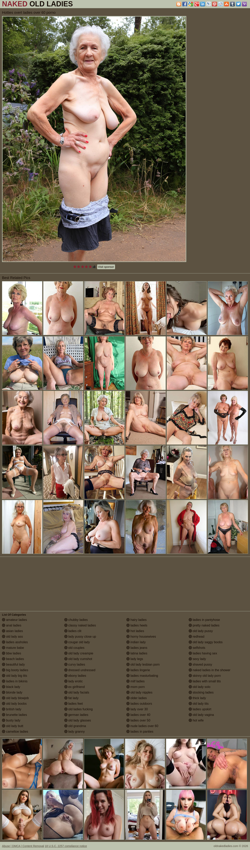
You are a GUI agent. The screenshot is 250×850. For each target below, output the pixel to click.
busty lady (11, 720)
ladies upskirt (200, 709)
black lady (11, 687)
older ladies (136, 698)
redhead (196, 636)
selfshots (197, 647)
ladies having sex (203, 653)
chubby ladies (76, 619)
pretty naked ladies (204, 625)
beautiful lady (13, 664)
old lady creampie (78, 653)
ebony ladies (75, 675)
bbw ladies (11, 653)
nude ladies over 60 (142, 726)
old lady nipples (139, 692)
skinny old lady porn (205, 675)
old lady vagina (201, 714)
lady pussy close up (80, 636)
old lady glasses (77, 720)
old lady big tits (14, 675)
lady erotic (73, 681)
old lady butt (12, 726)
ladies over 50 (138, 720)
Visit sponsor (106, 266)
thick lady (197, 698)
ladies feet (73, 703)
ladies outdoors (139, 703)
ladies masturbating (142, 675)
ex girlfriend (74, 687)
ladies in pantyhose (204, 619)
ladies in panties (139, 731)
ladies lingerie (138, 670)
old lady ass (12, 636)
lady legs (134, 659)
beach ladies (13, 659)
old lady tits (199, 703)
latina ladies (136, 653)
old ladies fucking (78, 709)
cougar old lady (77, 642)
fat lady (71, 698)
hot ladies (135, 631)
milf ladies (135, 681)
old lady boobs (14, 703)
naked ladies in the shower (209, 670)
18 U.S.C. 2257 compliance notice (66, 846)
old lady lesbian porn (143, 664)
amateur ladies (14, 619)
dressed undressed (80, 670)
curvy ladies (74, 664)
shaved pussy (200, 664)
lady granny (74, 731)
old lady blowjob (15, 698)
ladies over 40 (138, 714)
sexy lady (197, 659)
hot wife (196, 720)
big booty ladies (15, 670)
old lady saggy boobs (206, 642)
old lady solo (199, 687)
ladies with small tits (205, 681)
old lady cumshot (78, 659)
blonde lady (12, 692)
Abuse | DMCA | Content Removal (23, 846)
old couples (74, 647)
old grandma (75, 726)
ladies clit (72, 631)
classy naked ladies (80, 625)
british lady (11, 709)
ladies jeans (136, 647)
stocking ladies (201, 692)
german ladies (76, 714)
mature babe (13, 647)
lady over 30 (137, 709)
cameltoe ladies (15, 731)
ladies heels (136, 625)
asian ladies (12, 631)
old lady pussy (201, 631)
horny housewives (141, 636)
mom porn (135, 687)
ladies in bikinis (14, 681)
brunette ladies (14, 714)
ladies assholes (15, 642)
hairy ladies (136, 619)
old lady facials (76, 692)
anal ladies (11, 625)
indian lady (136, 642)
